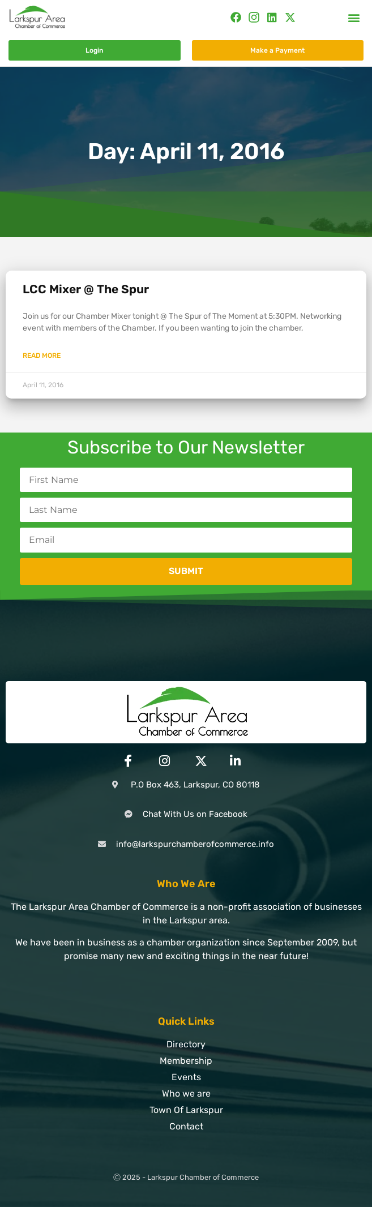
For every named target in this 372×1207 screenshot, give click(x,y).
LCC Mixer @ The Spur (86, 289)
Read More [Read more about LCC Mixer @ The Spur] (42, 355)
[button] (354, 17)
